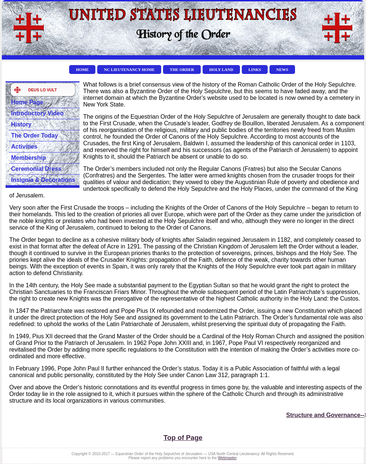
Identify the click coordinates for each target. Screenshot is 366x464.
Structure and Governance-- (325, 415)
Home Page (27, 102)
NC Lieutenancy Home (129, 69)
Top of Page (182, 437)
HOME (82, 69)
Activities (24, 146)
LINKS (254, 69)
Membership (28, 158)
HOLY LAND (221, 69)
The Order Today (34, 135)
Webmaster (227, 458)
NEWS (282, 69)
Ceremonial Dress (36, 169)
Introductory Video (37, 113)
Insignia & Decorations (43, 180)
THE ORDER (182, 69)
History (21, 124)
